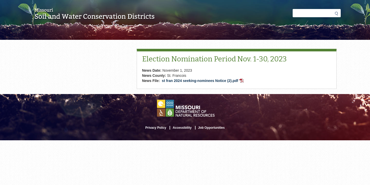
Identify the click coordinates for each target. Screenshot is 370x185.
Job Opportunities (211, 128)
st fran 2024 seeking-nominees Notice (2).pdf (203, 81)
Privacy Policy (155, 128)
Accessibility (182, 128)
